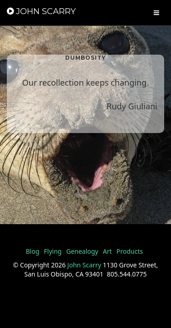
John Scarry (84, 265)
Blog (32, 251)
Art (107, 251)
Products (129, 251)
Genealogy (82, 251)
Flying (53, 251)
